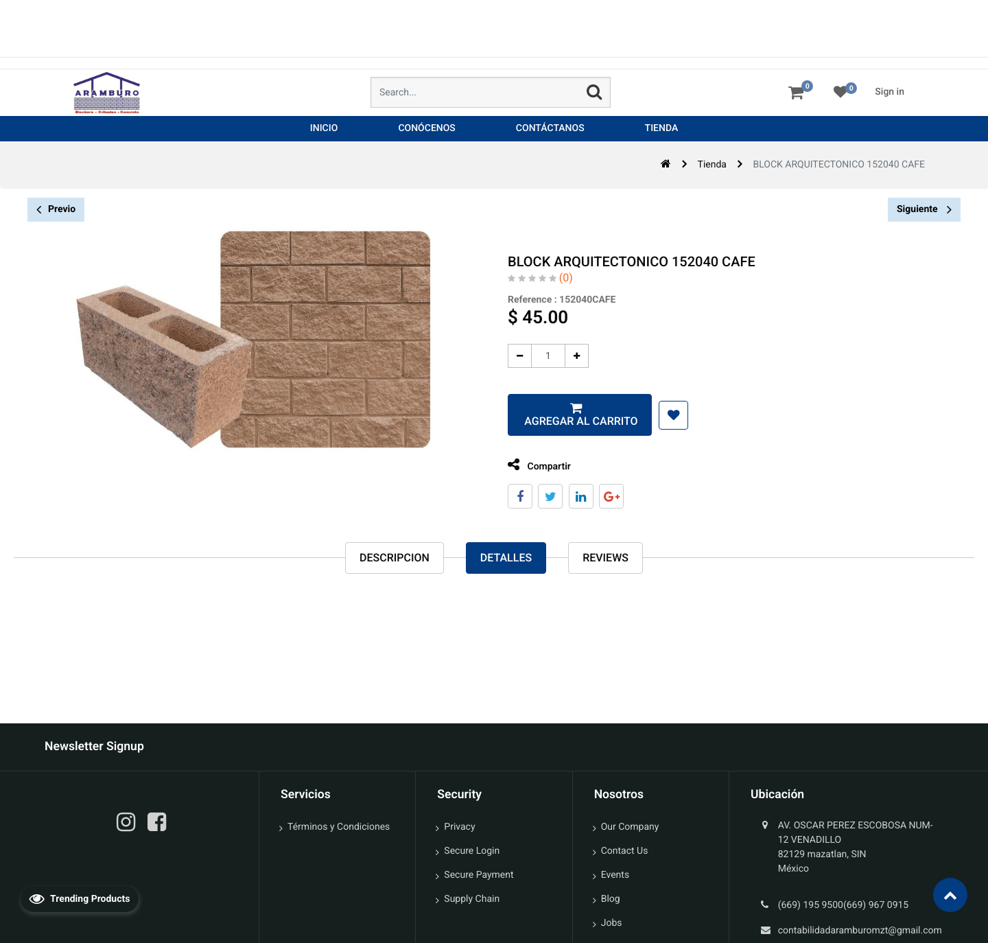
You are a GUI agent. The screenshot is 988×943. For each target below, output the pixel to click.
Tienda (712, 164)
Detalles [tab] (506, 558)
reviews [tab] (605, 558)
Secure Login (471, 851)
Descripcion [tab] (395, 558)
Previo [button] (55, 209)
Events (615, 875)
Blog (610, 899)
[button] (662, 415)
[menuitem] (324, 128)
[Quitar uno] (509, 356)
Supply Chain (471, 899)
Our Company (630, 827)
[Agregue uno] (566, 356)
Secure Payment (478, 875)
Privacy (459, 827)
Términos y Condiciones (338, 827)
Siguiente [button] (924, 209)
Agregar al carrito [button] (568, 421)
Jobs (611, 923)
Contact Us (624, 851)
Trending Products (80, 898)
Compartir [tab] (528, 465)
